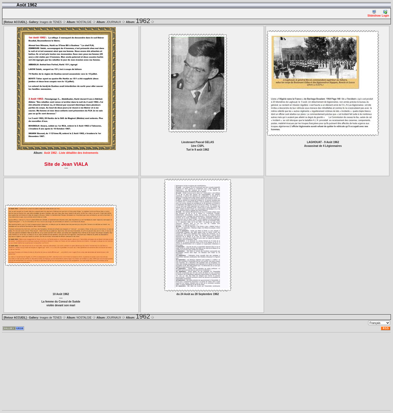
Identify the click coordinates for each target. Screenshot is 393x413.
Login (385, 13)
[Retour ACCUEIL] (15, 22)
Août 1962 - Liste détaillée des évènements (71, 152)
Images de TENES (53, 22)
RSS (386, 328)
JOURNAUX (115, 22)
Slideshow (373, 13)
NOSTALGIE (86, 22)
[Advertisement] (162, 371)
